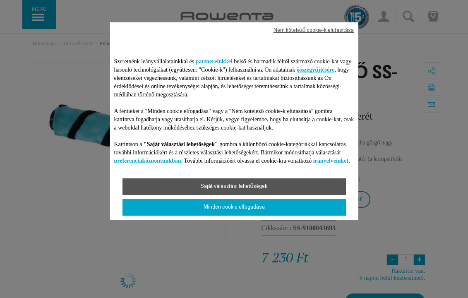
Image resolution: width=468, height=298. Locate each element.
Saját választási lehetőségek (234, 187)
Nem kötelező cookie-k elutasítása (314, 31)
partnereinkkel (214, 61)
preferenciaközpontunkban (147, 161)
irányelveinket (331, 161)
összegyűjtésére (316, 70)
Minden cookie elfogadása (234, 207)
